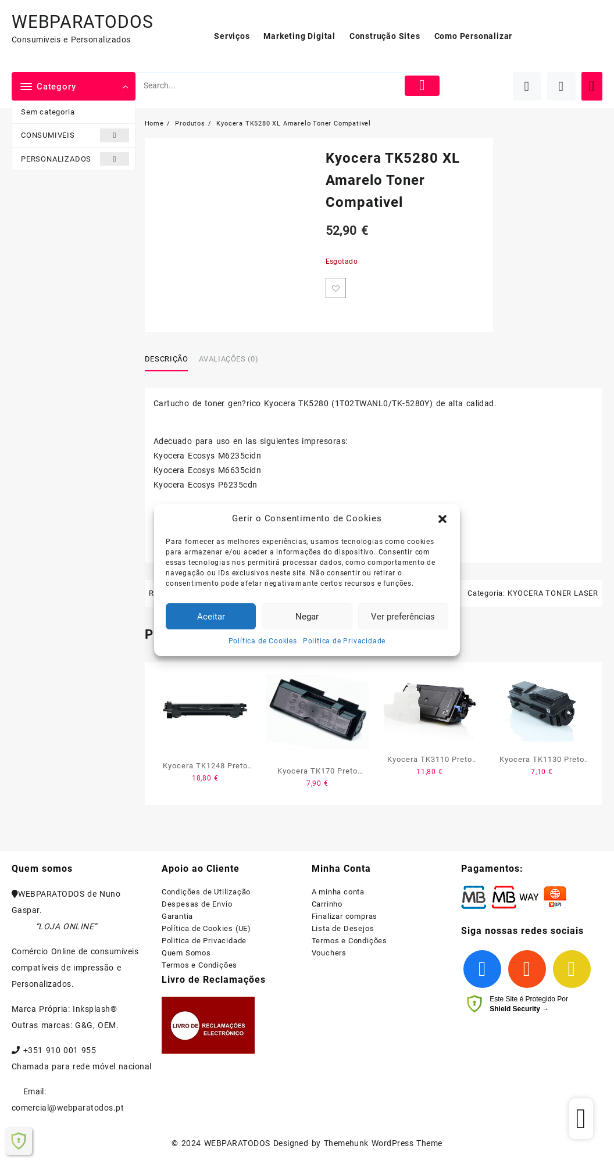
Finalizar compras (345, 916)
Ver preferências (403, 616)
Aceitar (211, 616)
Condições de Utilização (206, 891)
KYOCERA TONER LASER (553, 593)
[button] (442, 519)
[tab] (171, 360)
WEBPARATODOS (83, 22)
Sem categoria (47, 112)
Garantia (177, 916)
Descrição (166, 359)
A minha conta (338, 891)
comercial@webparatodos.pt (68, 1107)
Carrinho (327, 904)
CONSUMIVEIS (75, 135)
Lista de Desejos (343, 928)
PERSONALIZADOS (75, 159)
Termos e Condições (199, 965)
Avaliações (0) (228, 359)
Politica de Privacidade (344, 641)
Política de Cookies (263, 641)
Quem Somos (186, 952)
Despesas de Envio (197, 904)
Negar (307, 616)
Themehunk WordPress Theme (383, 1143)
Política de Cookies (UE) (206, 928)
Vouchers (329, 952)
